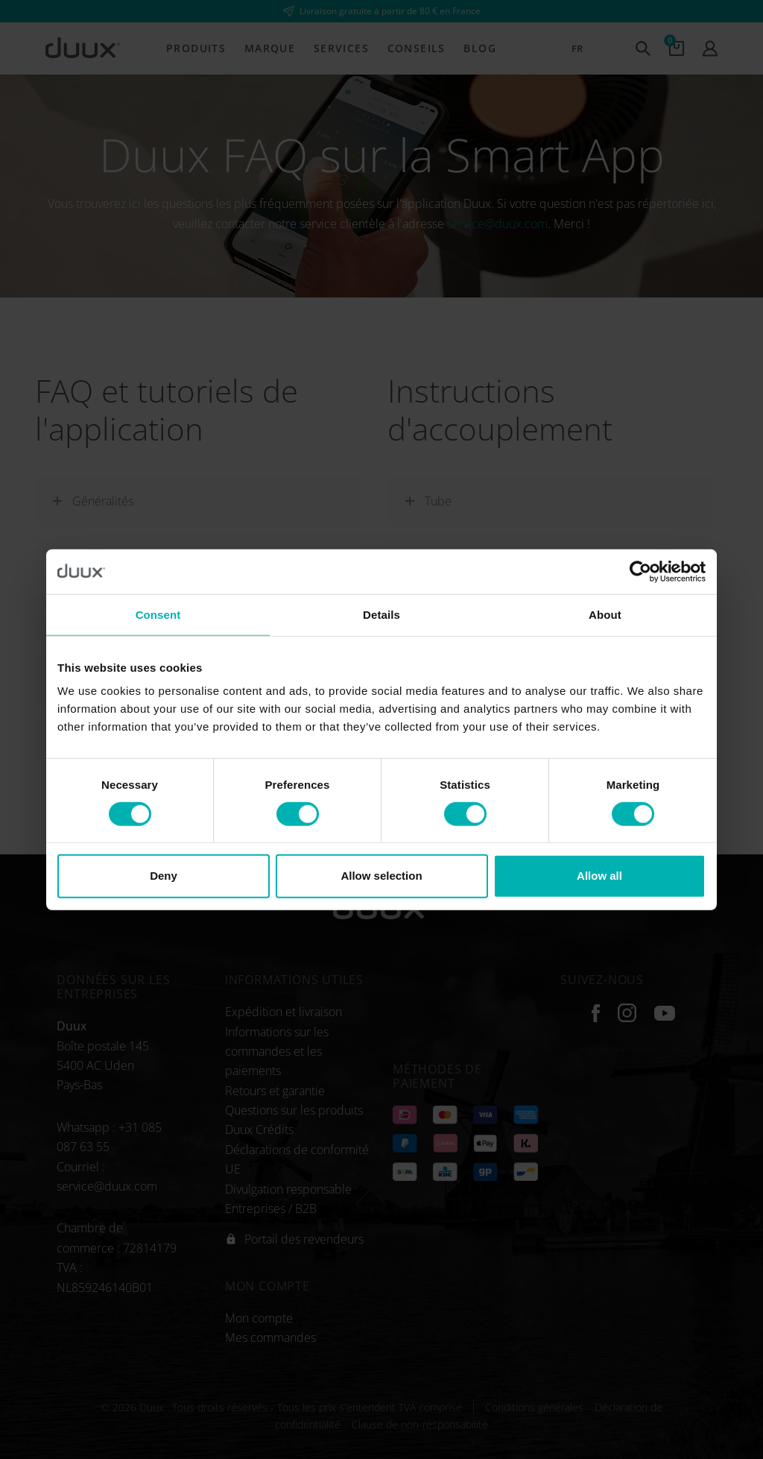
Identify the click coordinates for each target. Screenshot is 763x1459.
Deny (163, 875)
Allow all (599, 875)
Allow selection (381, 875)
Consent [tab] (158, 614)
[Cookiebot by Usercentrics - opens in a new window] (640, 571)
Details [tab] (381, 614)
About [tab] (605, 614)
